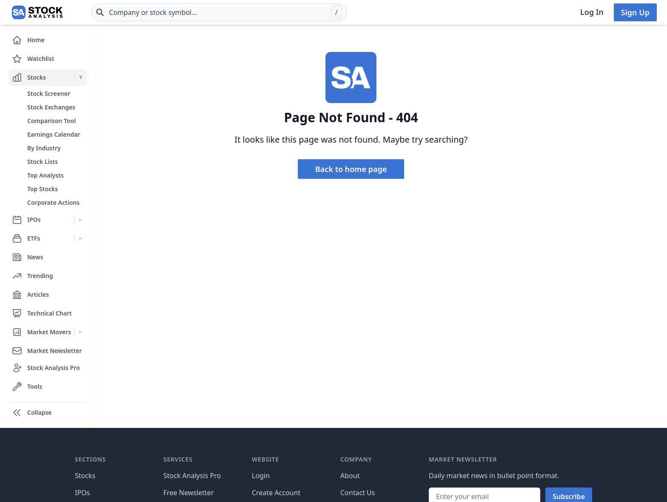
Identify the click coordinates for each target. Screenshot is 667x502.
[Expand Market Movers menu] (80, 332)
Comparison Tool (51, 121)
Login (261, 475)
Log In (592, 12)
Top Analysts (45, 175)
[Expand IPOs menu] (80, 219)
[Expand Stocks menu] (80, 77)
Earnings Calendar (53, 134)
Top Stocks (42, 189)
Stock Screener (48, 93)
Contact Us (357, 492)
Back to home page (351, 169)
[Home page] (37, 12)
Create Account (276, 492)
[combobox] (219, 12)
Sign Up (635, 12)
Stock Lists (42, 162)
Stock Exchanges (51, 107)
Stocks (85, 475)
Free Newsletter (188, 492)
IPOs (82, 492)
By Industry (44, 148)
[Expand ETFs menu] (80, 238)
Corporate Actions (53, 202)
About (349, 475)
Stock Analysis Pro (192, 475)
